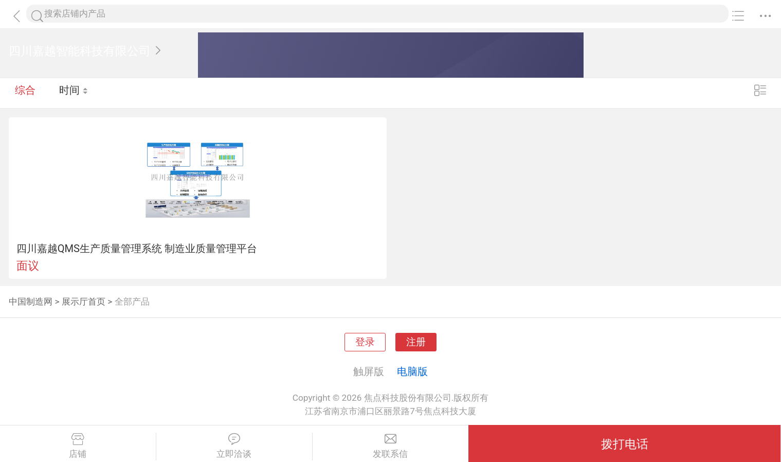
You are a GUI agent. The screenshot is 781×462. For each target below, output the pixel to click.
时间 (74, 92)
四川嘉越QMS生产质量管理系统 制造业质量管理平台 (136, 248)
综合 (25, 92)
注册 (416, 342)
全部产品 (132, 301)
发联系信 (391, 446)
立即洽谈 (234, 446)
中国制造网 (30, 301)
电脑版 (412, 371)
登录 (365, 342)
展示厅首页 (83, 301)
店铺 (78, 446)
